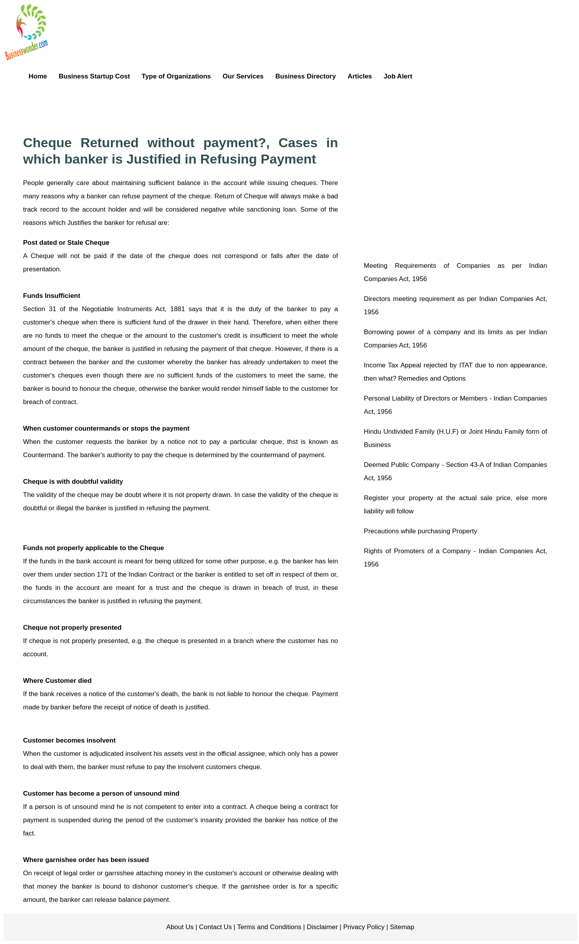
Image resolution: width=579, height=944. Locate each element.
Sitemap (401, 927)
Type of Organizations (176, 76)
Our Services (243, 76)
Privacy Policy (363, 927)
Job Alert (398, 76)
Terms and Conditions (269, 927)
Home (38, 76)
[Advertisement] (309, 107)
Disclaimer (321, 927)
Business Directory (305, 76)
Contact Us (214, 927)
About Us (180, 927)
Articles (360, 76)
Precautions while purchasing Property (420, 531)
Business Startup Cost (94, 76)
